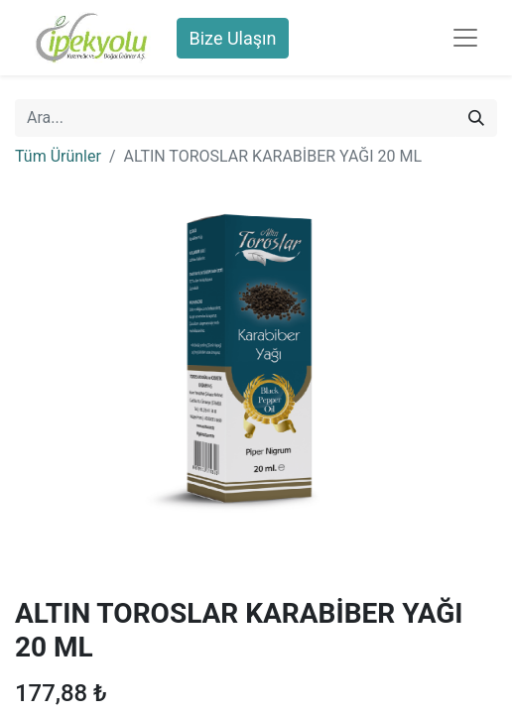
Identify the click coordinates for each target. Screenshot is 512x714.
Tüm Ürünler (58, 156)
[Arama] (476, 118)
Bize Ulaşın (233, 38)
